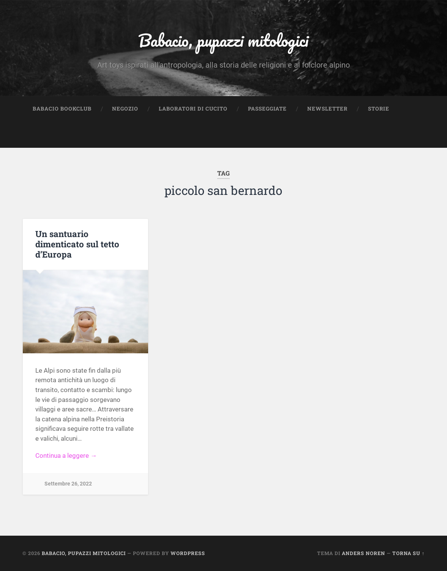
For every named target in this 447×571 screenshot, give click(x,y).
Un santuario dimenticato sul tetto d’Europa (77, 244)
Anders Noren (363, 553)
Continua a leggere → (66, 455)
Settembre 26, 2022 (68, 484)
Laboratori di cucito (193, 108)
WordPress (188, 553)
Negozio (125, 108)
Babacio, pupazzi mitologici (223, 40)
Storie (378, 108)
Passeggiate (267, 108)
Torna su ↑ (408, 553)
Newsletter (327, 108)
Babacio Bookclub (62, 108)
